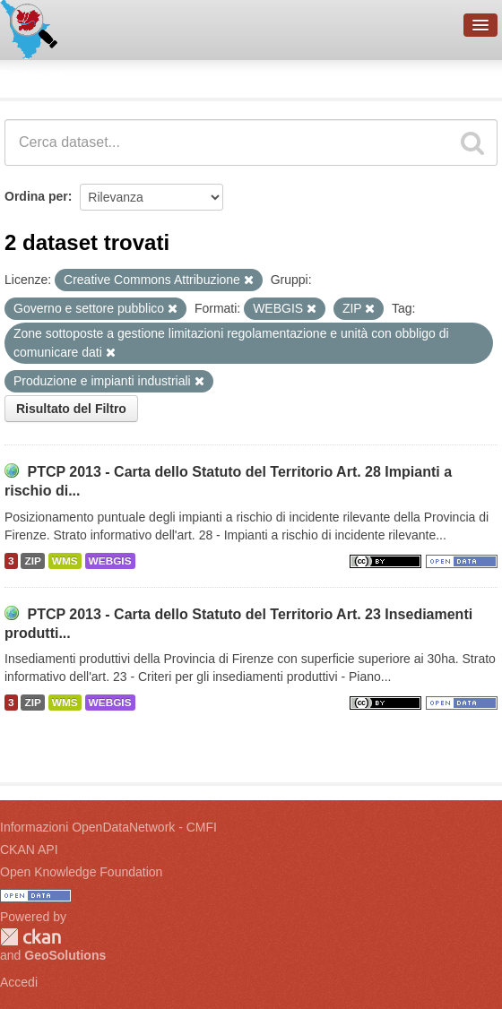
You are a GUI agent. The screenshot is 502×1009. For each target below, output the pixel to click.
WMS (65, 561)
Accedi (19, 982)
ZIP (32, 561)
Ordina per (36, 196)
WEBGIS (110, 561)
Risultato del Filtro (71, 408)
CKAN (30, 936)
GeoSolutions (65, 955)
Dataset (32, 76)
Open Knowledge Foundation (81, 872)
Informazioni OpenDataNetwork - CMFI (108, 827)
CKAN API (29, 849)
